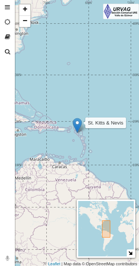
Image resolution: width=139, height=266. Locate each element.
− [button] (25, 21)
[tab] (7, 7)
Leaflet (54, 264)
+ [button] (25, 10)
